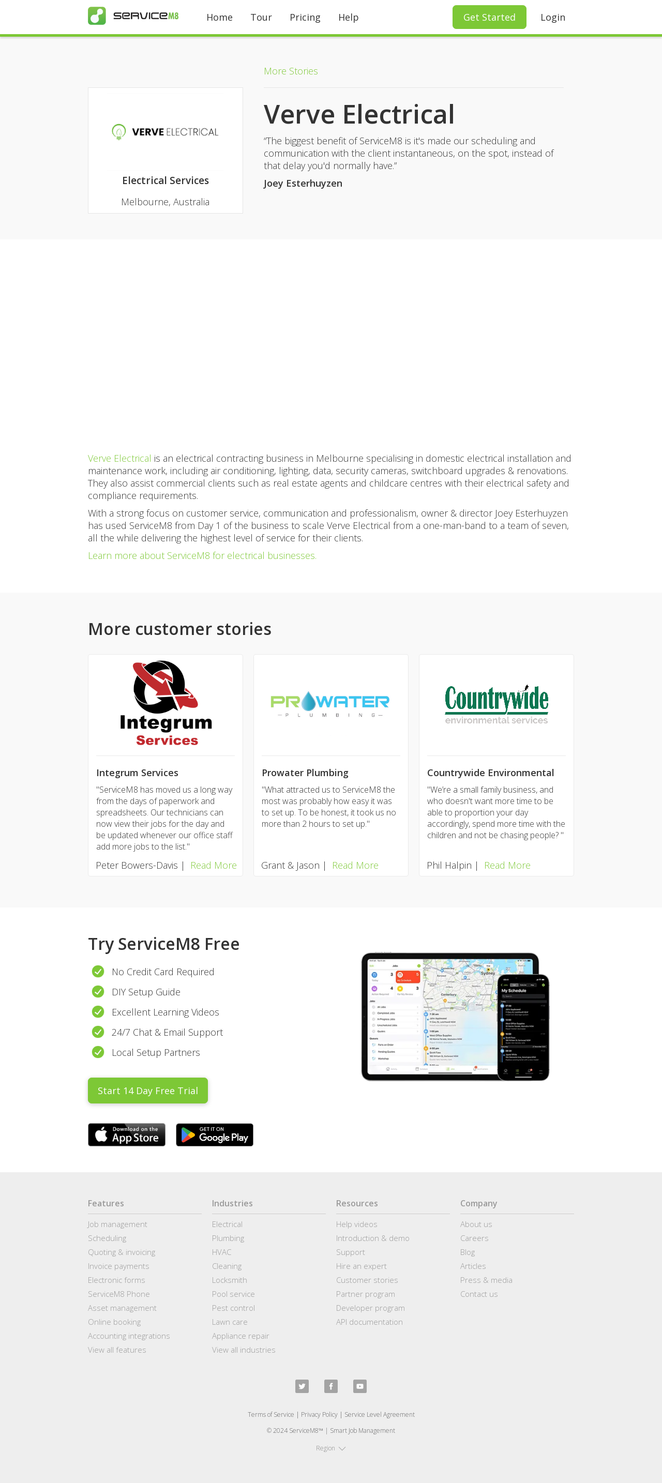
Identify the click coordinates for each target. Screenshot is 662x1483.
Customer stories (367, 1280)
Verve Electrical (120, 458)
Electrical (227, 1224)
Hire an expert (361, 1266)
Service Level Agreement (379, 1414)
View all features (117, 1349)
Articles (473, 1266)
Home (219, 17)
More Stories (291, 71)
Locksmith (229, 1280)
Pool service (233, 1294)
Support (350, 1252)
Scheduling (107, 1238)
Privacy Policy (319, 1414)
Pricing (305, 17)
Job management (117, 1224)
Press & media (486, 1280)
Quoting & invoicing (121, 1252)
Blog (467, 1252)
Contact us (479, 1294)
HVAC (221, 1252)
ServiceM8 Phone (119, 1294)
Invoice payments (118, 1266)
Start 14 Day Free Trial (148, 1090)
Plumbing (228, 1238)
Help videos (357, 1224)
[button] (331, 1448)
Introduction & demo (373, 1238)
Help (348, 17)
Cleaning (227, 1266)
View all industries (244, 1349)
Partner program (365, 1294)
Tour (261, 17)
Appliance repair (240, 1335)
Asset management (122, 1308)
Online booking (114, 1321)
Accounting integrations (129, 1335)
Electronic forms (116, 1280)
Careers (474, 1238)
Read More (213, 865)
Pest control (233, 1308)
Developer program (370, 1308)
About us (476, 1224)
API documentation (369, 1321)
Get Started (489, 17)
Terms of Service (271, 1414)
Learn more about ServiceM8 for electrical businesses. (202, 555)
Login (552, 17)
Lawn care (230, 1321)
